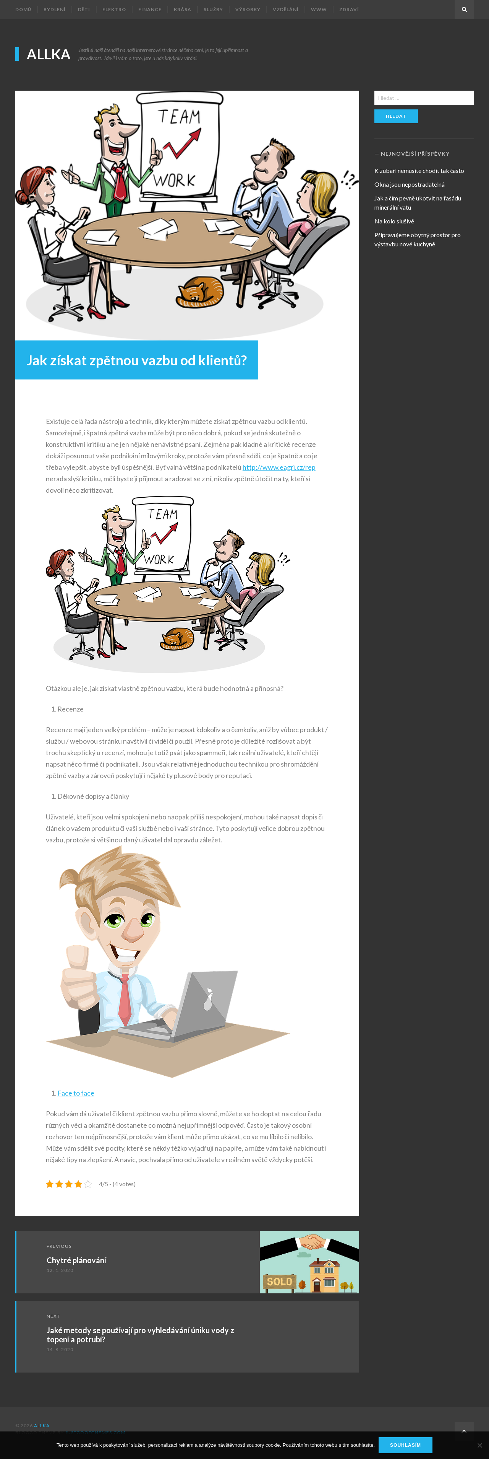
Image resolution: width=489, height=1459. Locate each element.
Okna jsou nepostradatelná (409, 184)
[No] (479, 1445)
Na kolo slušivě (394, 221)
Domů (23, 9)
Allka (49, 54)
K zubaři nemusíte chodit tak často (419, 170)
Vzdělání (286, 9)
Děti (84, 9)
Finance (150, 9)
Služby (213, 9)
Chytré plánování (76, 1260)
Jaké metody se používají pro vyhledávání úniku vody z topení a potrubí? (140, 1334)
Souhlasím (405, 1445)
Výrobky (248, 9)
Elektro (114, 9)
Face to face (75, 1093)
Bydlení (55, 9)
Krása (182, 9)
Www (319, 9)
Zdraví (349, 9)
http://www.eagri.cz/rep (279, 467)
